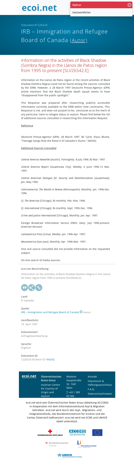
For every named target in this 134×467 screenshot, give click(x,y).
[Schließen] (129, 5)
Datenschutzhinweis (100, 393)
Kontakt (92, 376)
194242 (49, 359)
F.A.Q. (91, 389)
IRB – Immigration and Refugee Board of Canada (51, 312)
